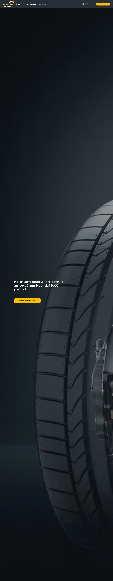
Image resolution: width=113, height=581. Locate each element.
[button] (103, 4)
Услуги (25, 4)
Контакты (42, 4)
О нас (18, 4)
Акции (33, 4)
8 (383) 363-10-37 (87, 4)
